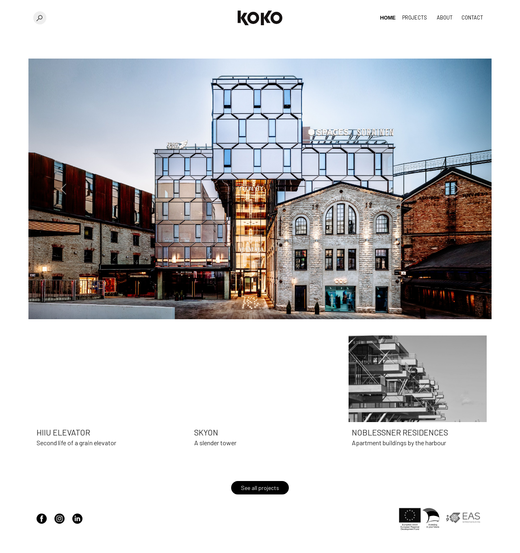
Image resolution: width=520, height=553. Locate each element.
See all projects (260, 487)
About (445, 17)
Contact (472, 17)
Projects (414, 17)
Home (388, 18)
